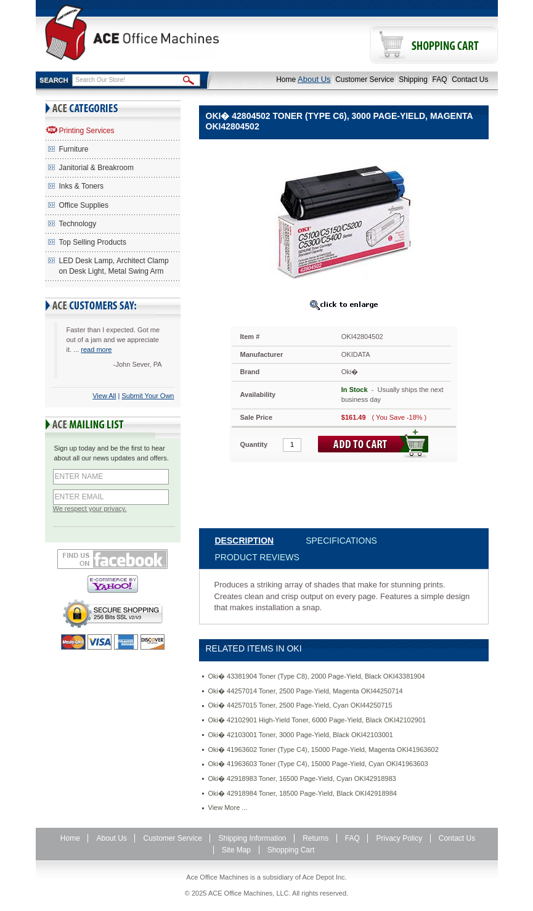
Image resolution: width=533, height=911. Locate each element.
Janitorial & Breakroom (96, 167)
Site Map (236, 850)
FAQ (440, 79)
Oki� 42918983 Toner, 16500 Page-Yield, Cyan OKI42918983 (302, 778)
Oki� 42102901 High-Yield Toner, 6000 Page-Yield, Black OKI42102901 (317, 720)
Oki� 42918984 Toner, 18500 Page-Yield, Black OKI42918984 (302, 793)
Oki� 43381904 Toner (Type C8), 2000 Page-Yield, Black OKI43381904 (316, 676)
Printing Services (87, 130)
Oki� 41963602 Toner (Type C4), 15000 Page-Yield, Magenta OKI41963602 (323, 749)
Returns (315, 838)
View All (104, 395)
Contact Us (470, 79)
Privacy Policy (399, 838)
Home (286, 79)
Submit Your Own (148, 395)
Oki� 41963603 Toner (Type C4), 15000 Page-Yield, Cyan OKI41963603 (318, 763)
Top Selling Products (92, 242)
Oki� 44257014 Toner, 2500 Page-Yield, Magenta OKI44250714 (305, 691)
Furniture (74, 149)
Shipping (413, 79)
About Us (314, 79)
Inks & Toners (81, 186)
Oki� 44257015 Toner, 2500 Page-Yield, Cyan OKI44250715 (300, 705)
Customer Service (364, 79)
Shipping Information (252, 838)
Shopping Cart (291, 850)
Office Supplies (84, 205)
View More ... (228, 807)
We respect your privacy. (90, 508)
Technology (78, 223)
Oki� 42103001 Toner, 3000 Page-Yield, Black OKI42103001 (300, 734)
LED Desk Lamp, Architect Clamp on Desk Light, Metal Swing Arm (114, 266)
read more (96, 349)
